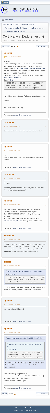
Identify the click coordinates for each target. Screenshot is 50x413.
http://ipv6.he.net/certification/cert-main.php (29, 68)
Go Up (4, 393)
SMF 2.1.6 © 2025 (19, 410)
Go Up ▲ (32, 408)
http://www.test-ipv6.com (13, 221)
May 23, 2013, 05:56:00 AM (12, 178)
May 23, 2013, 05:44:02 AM (12, 150)
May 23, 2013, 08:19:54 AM (12, 304)
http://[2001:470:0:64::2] (12, 78)
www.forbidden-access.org (22, 115)
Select (10, 80)
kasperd (7, 262)
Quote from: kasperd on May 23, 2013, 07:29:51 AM (24, 338)
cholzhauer (9, 122)
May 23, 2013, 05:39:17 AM (12, 126)
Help (16, 408)
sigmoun (8, 53)
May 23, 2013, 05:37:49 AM (14, 56)
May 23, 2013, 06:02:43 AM (12, 204)
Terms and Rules (24, 408)
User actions (42, 46)
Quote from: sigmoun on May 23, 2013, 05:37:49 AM (24, 271)
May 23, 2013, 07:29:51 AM (12, 265)
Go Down (5, 46)
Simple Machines (31, 410)
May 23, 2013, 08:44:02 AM (12, 332)
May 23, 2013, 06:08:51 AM (12, 239)
